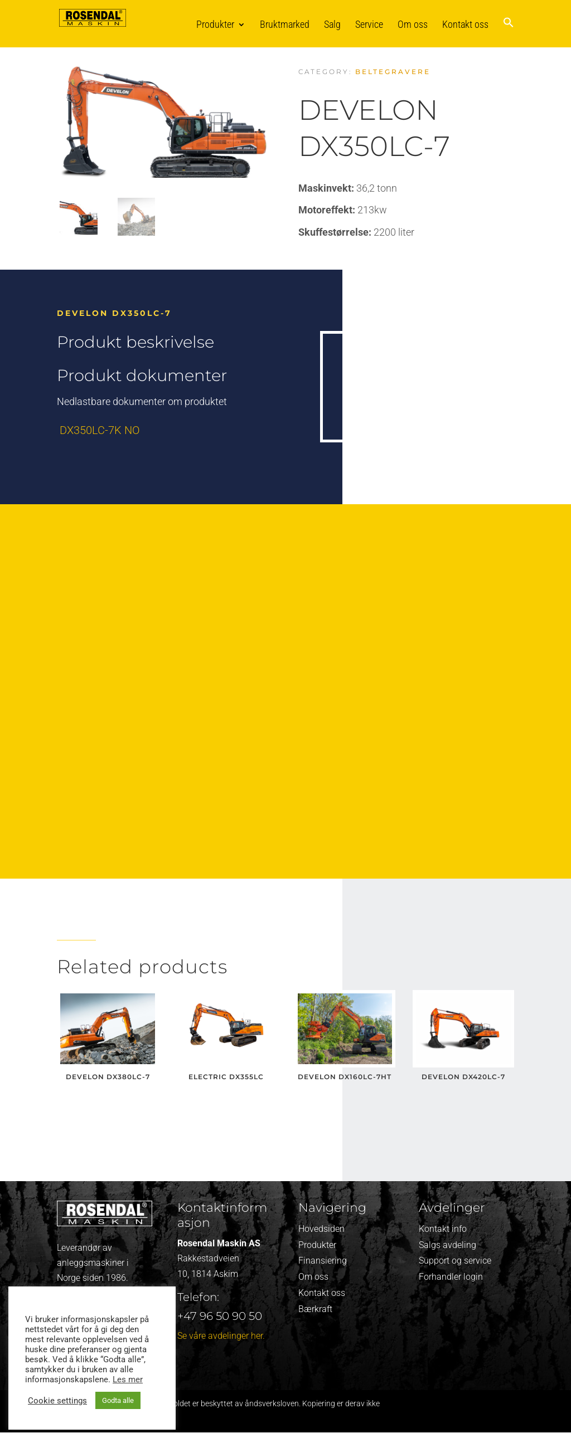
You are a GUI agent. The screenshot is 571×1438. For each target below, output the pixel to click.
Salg (332, 24)
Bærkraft (315, 1309)
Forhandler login (451, 1276)
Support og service (455, 1260)
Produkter (215, 24)
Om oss (413, 24)
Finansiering (322, 1260)
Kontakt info (443, 1228)
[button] (508, 32)
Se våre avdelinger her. (221, 1335)
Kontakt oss (465, 24)
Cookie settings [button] (57, 1401)
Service (369, 24)
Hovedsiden (321, 1228)
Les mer (128, 1379)
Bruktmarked (284, 24)
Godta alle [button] (118, 1400)
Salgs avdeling (447, 1245)
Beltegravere (392, 71)
